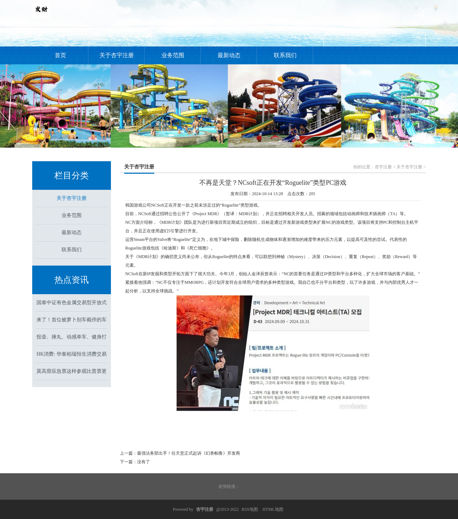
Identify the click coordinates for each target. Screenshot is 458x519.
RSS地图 (250, 509)
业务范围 (172, 55)
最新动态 (229, 55)
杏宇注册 (383, 166)
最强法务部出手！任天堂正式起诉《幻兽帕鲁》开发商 (188, 453)
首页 (60, 55)
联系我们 (285, 55)
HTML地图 (273, 509)
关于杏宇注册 (116, 55)
